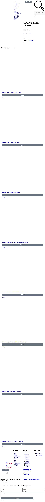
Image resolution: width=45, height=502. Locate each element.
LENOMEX (31, 40)
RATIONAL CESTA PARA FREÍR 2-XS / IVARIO (11, 142)
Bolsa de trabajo (17, 456)
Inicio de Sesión (39, 453)
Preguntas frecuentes (27, 455)
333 (9, 462)
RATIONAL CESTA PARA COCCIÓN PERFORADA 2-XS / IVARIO (14, 292)
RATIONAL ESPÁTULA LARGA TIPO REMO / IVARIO (12, 441)
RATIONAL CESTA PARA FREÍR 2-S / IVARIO (11, 192)
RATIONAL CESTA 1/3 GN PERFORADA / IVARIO (12, 391)
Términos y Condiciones (27, 459)
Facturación (27, 456)
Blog (15, 9)
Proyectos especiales (16, 8)
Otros (17, 4)
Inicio (15, 453)
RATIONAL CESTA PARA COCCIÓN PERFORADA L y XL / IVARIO (15, 242)
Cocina (15, 1)
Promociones (16, 6)
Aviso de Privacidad (26, 473)
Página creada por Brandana (31, 479)
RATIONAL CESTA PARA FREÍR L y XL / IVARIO (11, 92)
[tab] (34, 35)
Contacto (16, 458)
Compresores (18, 3)
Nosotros (15, 455)
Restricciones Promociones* (27, 470)
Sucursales (16, 457)
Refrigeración (16, 2)
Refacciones (16, 5)
